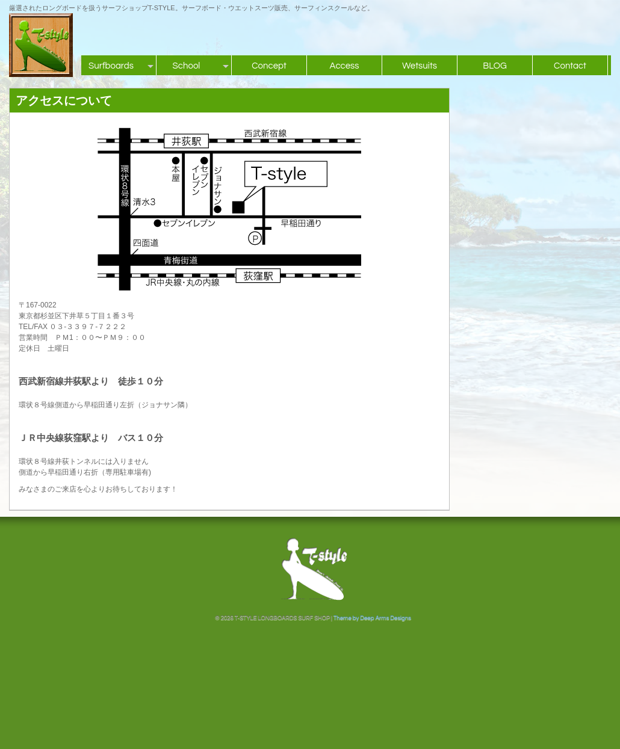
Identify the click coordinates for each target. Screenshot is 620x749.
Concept (269, 65)
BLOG (495, 65)
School (186, 65)
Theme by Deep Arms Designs (372, 618)
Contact (570, 65)
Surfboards (111, 65)
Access (344, 65)
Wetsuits (419, 65)
